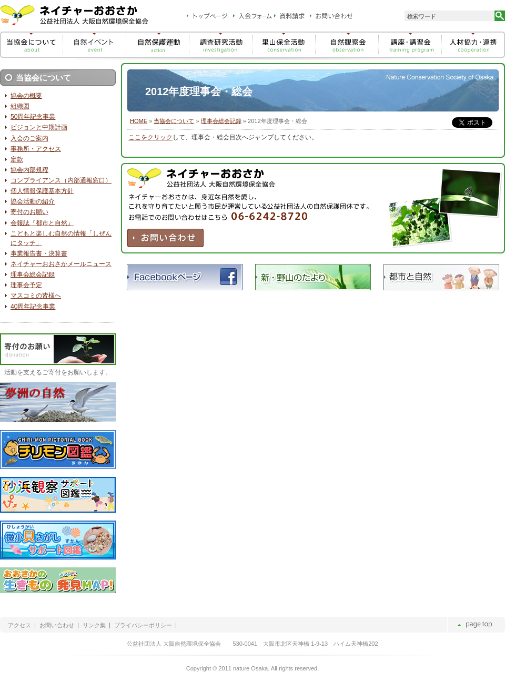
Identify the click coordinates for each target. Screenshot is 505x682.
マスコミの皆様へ (36, 295)
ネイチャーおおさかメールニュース (61, 264)
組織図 (20, 106)
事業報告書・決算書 (39, 253)
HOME (138, 121)
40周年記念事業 (33, 306)
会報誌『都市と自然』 (42, 223)
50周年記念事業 (33, 116)
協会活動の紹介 (33, 201)
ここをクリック (150, 137)
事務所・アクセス (36, 148)
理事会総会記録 (221, 121)
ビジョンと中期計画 (39, 127)
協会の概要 (26, 95)
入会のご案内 (29, 138)
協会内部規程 (29, 170)
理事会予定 (26, 285)
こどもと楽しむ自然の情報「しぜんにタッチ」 (61, 238)
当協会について (174, 121)
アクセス (19, 625)
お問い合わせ (56, 625)
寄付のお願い (29, 212)
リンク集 (94, 625)
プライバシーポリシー (143, 625)
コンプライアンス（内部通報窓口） (61, 180)
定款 (17, 159)
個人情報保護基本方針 (42, 191)
